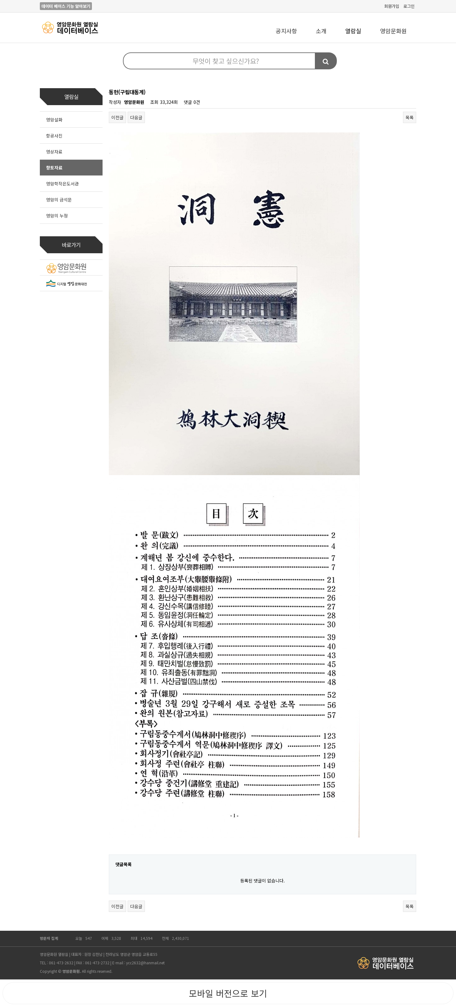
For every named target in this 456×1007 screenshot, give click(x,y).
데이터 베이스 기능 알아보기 (65, 6)
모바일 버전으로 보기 (228, 993)
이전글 (117, 117)
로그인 (409, 6)
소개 (321, 31)
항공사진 (54, 135)
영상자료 (54, 151)
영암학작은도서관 (62, 183)
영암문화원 (393, 31)
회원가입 (391, 6)
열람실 (353, 31)
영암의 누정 (57, 215)
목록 (410, 117)
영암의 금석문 (59, 199)
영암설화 (54, 119)
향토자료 (54, 167)
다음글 (136, 117)
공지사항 (286, 31)
